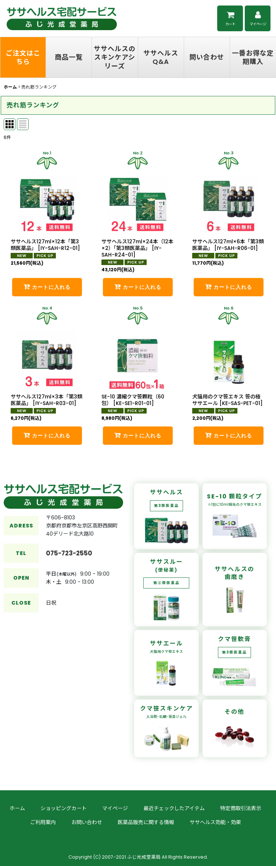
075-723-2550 (69, 566)
